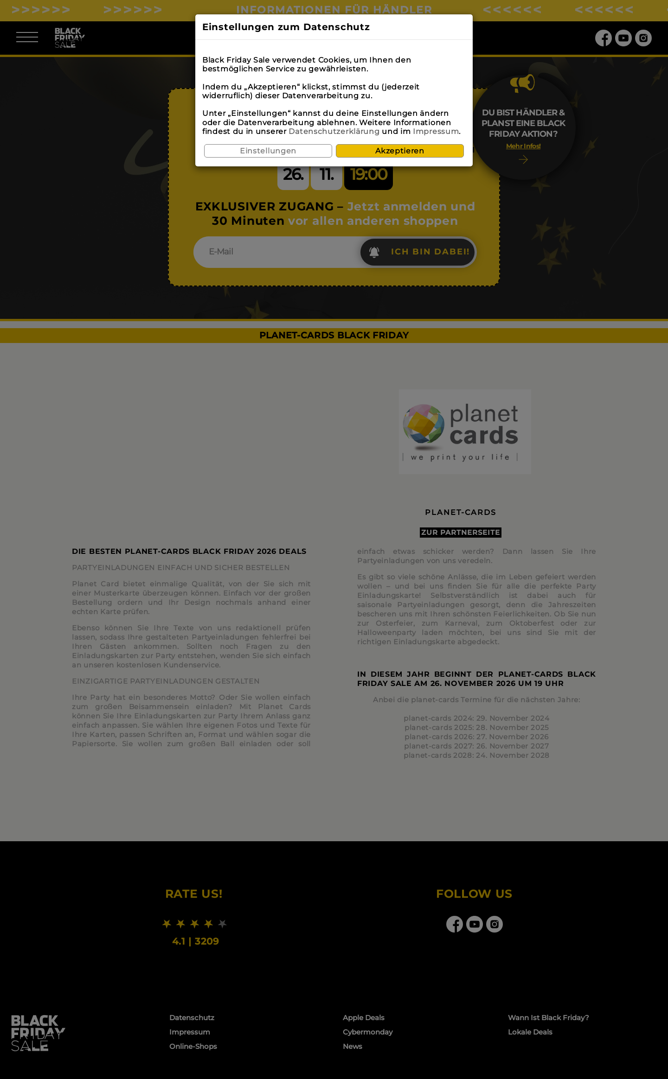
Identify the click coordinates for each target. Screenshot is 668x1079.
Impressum (436, 131)
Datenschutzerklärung (334, 131)
